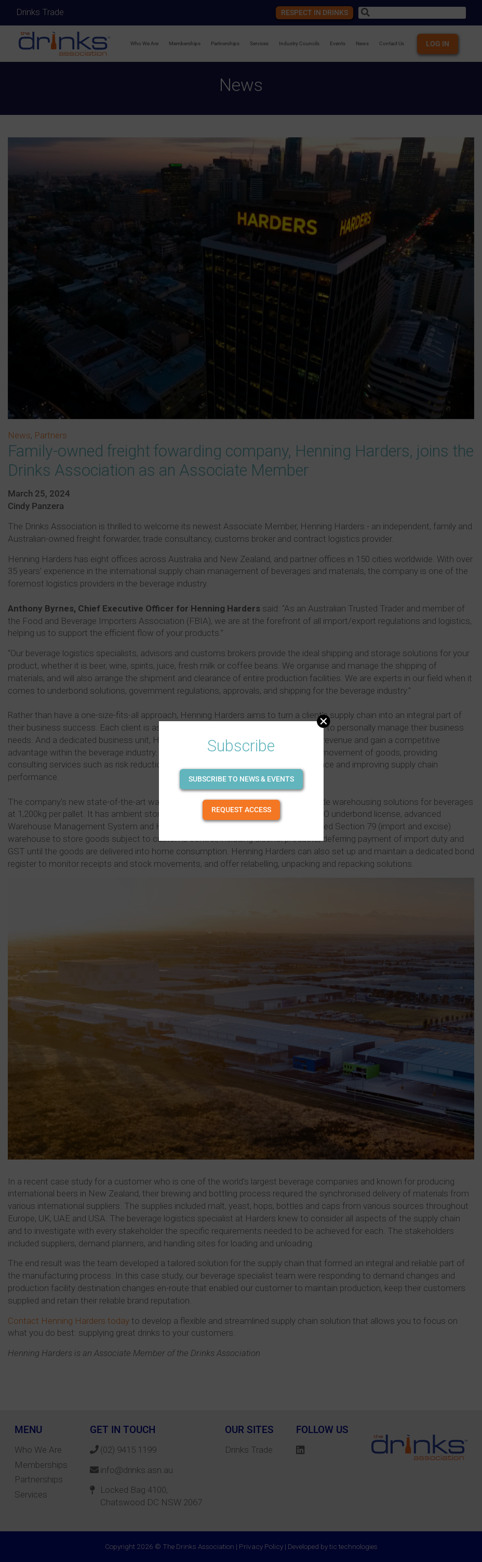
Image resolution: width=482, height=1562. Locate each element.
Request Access (241, 809)
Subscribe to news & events (241, 779)
